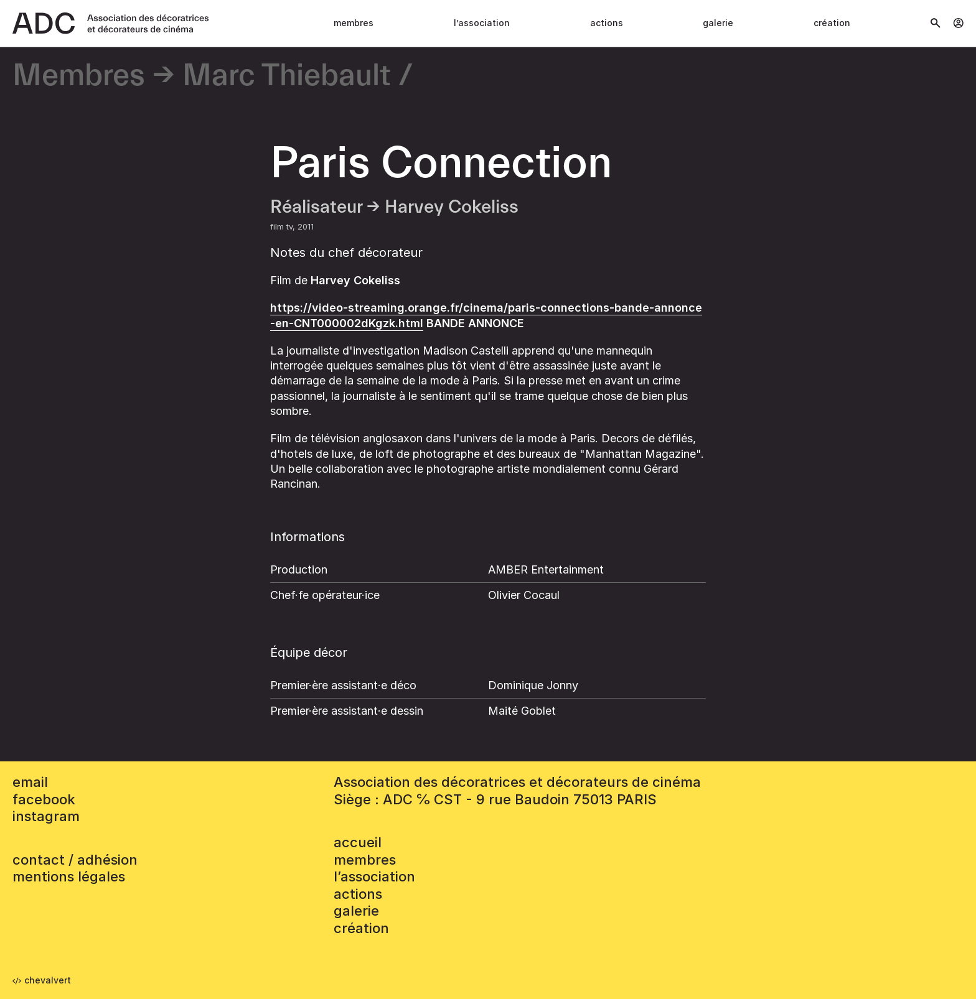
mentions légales (68, 876)
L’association (482, 22)
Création (832, 22)
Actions (606, 22)
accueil (358, 842)
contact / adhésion (75, 860)
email (30, 782)
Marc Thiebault (286, 76)
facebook (43, 799)
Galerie (718, 22)
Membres (353, 22)
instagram (46, 816)
